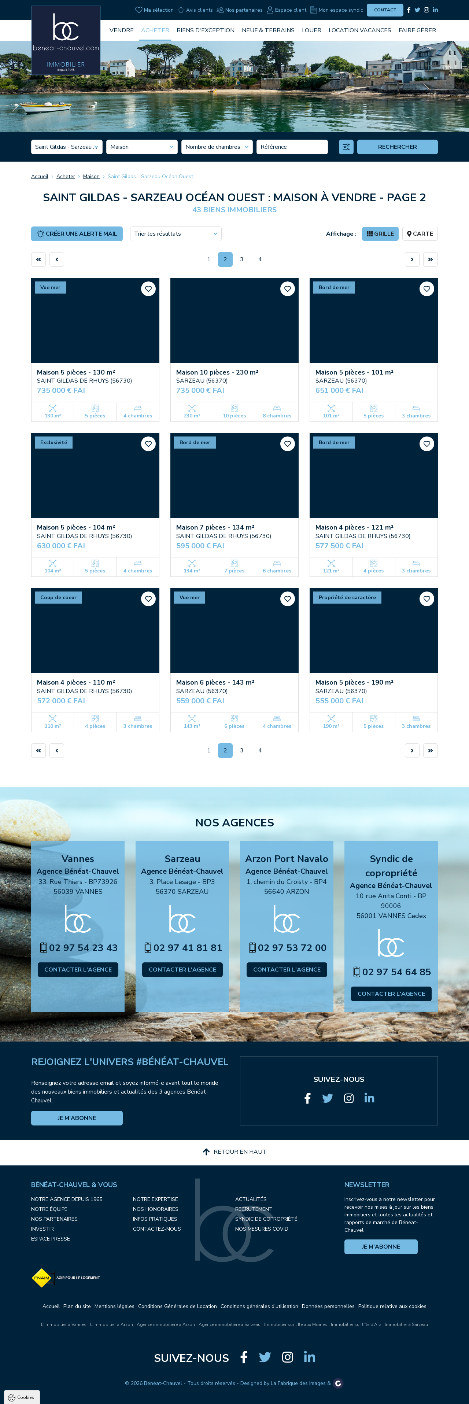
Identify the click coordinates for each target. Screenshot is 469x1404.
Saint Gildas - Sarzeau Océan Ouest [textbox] (67, 147)
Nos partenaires (240, 10)
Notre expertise (155, 1199)
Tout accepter (51, 1395)
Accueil (39, 176)
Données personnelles (328, 1306)
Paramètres (141, 1395)
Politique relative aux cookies (392, 1306)
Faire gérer (417, 30)
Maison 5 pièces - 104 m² (76, 527)
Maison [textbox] (119, 147)
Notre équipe (49, 1209)
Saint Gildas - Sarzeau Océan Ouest (150, 176)
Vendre (122, 30)
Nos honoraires (155, 1209)
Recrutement (254, 1209)
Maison (91, 176)
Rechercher (397, 147)
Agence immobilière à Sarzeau (230, 1324)
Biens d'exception (205, 30)
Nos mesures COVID (261, 1229)
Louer (311, 30)
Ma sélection (154, 10)
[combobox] (67, 147)
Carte (420, 234)
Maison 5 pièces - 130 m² (76, 372)
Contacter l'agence (78, 970)
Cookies (25, 1311)
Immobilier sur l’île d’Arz (356, 1324)
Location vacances (360, 30)
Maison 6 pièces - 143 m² (215, 682)
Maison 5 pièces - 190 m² (354, 682)
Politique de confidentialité (42, 1377)
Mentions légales (114, 1306)
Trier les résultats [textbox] (157, 234)
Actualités (251, 1199)
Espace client (286, 10)
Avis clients (195, 10)
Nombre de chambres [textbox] (212, 147)
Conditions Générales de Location (177, 1306)
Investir (42, 1229)
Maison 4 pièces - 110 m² (76, 682)
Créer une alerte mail (77, 234)
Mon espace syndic (336, 10)
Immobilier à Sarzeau (406, 1324)
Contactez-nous (157, 1229)
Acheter (155, 30)
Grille (380, 234)
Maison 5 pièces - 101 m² (354, 372)
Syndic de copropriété (266, 1219)
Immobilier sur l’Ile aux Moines (295, 1324)
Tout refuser (97, 1395)
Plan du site (77, 1306)
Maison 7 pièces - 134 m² (215, 527)
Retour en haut (235, 1152)
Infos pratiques (155, 1219)
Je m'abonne (77, 1118)
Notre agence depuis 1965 (66, 1199)
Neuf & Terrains (268, 30)
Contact (385, 10)
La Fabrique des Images (298, 1383)
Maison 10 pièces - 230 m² (217, 372)
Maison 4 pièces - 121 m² (354, 527)
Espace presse (50, 1238)
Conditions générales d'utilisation (259, 1306)
